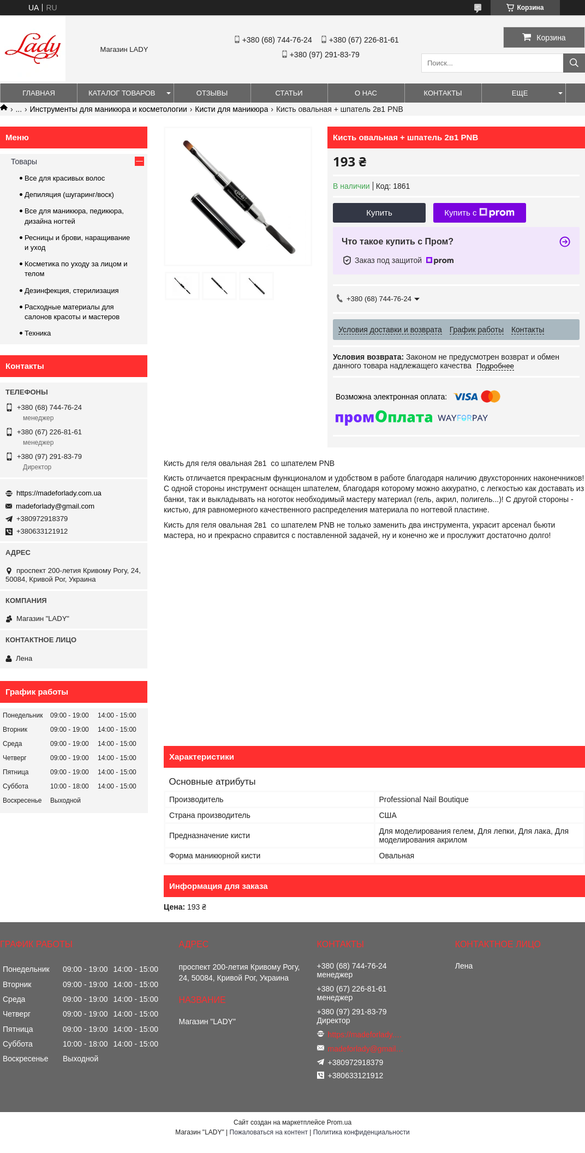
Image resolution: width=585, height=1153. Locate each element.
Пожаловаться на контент (269, 1132)
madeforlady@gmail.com (55, 506)
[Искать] (574, 63)
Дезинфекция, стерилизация (72, 290)
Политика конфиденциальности (361, 1132)
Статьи (289, 93)
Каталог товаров (122, 93)
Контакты (442, 93)
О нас (366, 93)
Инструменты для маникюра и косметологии (108, 109)
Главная (38, 93)
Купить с (479, 213)
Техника (38, 333)
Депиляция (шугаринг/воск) (69, 194)
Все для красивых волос (65, 178)
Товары (24, 161)
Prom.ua (339, 1122)
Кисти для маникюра (231, 109)
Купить (379, 212)
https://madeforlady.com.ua (59, 493)
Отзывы (212, 93)
